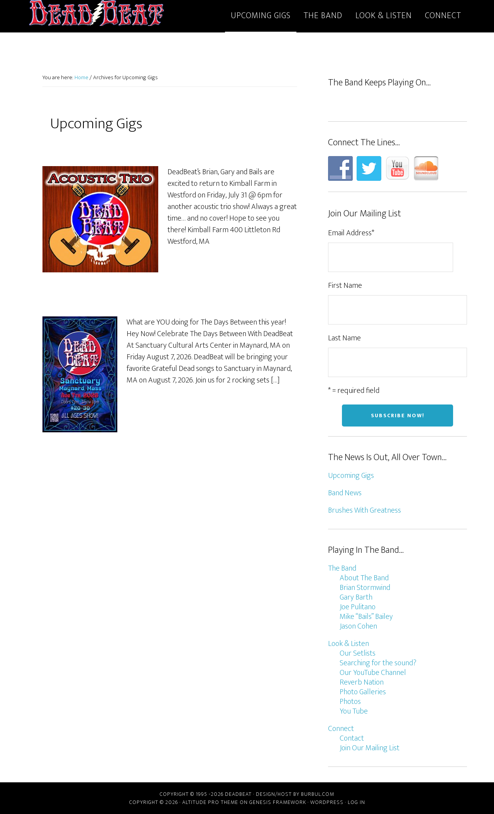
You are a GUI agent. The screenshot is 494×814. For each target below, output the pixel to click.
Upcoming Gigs (351, 475)
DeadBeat (96, 14)
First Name (345, 285)
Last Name (344, 338)
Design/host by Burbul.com (295, 794)
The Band (342, 568)
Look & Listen (348, 643)
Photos (350, 701)
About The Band (364, 578)
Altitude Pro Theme (210, 802)
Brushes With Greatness (364, 510)
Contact (352, 738)
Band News (345, 493)
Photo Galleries (363, 691)
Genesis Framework (277, 802)
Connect (341, 728)
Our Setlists (358, 653)
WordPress (326, 802)
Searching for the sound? (378, 663)
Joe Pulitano (358, 606)
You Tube (354, 711)
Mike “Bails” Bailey (366, 616)
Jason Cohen (358, 626)
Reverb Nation (362, 682)
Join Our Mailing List (369, 748)
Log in (356, 802)
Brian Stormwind (365, 587)
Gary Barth (356, 597)
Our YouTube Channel (373, 672)
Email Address (351, 233)
